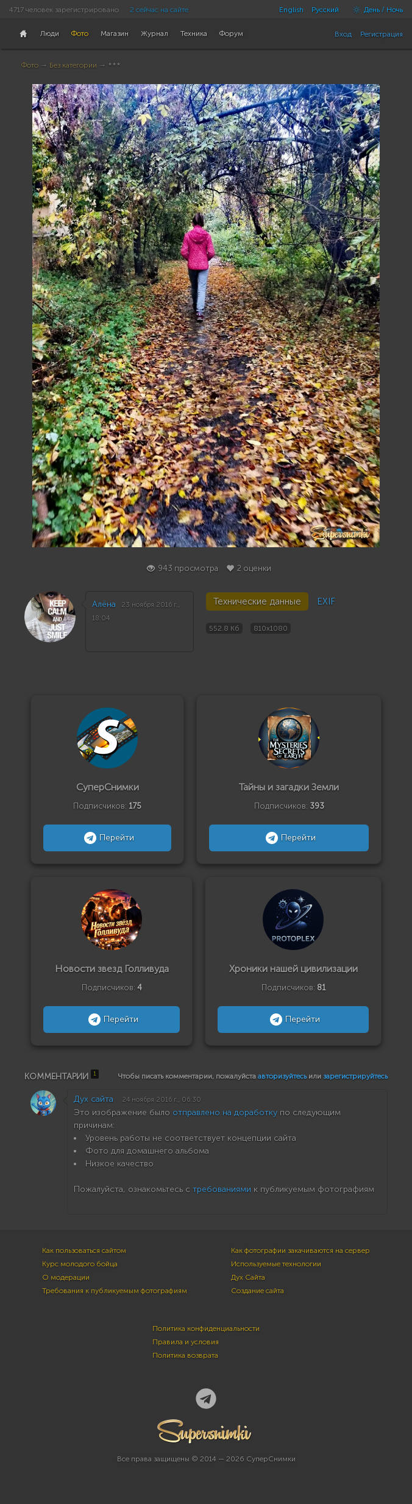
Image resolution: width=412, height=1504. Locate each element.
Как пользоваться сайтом (84, 1250)
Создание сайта (257, 1290)
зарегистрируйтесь (355, 1076)
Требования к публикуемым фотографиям (114, 1290)
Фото (29, 65)
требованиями (222, 1189)
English (291, 9)
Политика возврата (185, 1355)
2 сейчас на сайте (159, 9)
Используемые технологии (276, 1264)
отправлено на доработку (224, 1112)
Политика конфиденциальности (206, 1328)
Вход (343, 34)
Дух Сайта (248, 1277)
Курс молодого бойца (80, 1264)
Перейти (107, 838)
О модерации (66, 1277)
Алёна (104, 604)
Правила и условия (185, 1342)
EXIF (326, 601)
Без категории (73, 65)
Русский (325, 9)
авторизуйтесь (282, 1076)
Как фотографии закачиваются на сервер (300, 1250)
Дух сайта (93, 1099)
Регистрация (381, 34)
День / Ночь (375, 9)
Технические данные (257, 601)
